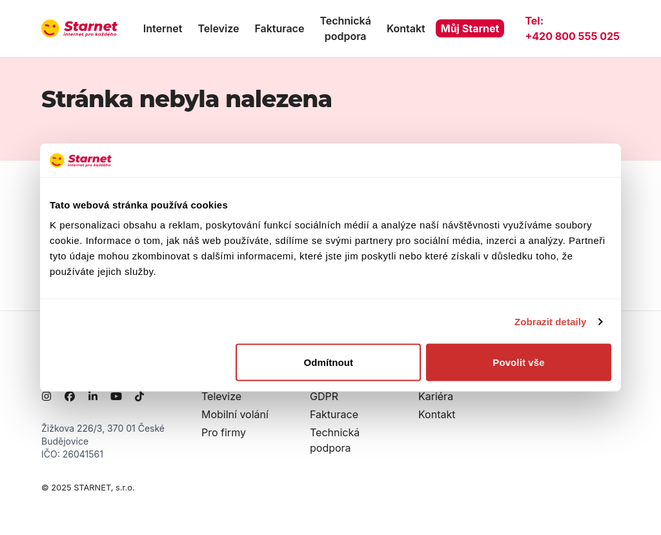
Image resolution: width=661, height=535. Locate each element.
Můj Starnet (470, 28)
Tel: (572, 28)
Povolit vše (518, 362)
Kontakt (406, 28)
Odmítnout (329, 362)
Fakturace (279, 28)
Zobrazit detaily (550, 321)
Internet (163, 28)
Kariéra (435, 396)
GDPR (324, 396)
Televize (218, 28)
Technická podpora (345, 28)
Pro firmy (223, 432)
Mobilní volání (235, 414)
